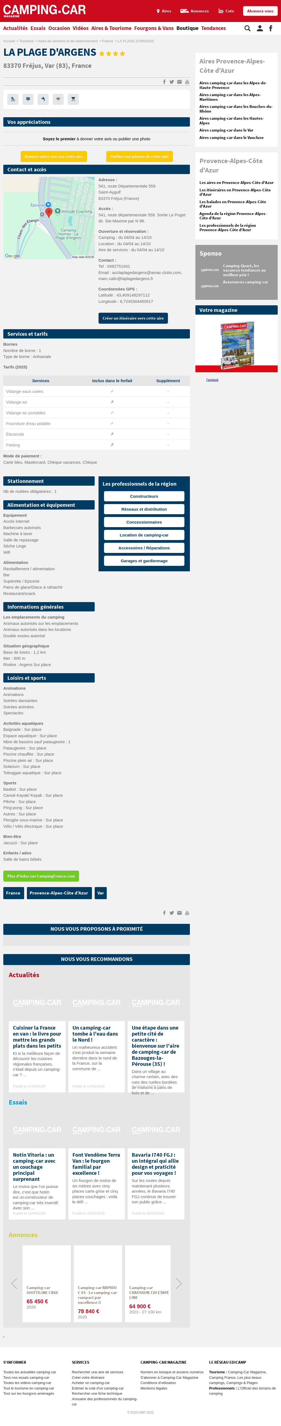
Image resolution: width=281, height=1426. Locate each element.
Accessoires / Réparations (144, 548)
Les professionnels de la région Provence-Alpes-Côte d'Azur (227, 228)
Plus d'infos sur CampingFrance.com (41, 876)
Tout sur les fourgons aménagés (28, 1393)
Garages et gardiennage (144, 560)
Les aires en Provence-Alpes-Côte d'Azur (236, 183)
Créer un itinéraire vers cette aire (133, 318)
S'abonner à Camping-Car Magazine (169, 1377)
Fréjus (32, 66)
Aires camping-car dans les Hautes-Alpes (231, 121)
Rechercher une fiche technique (97, 1393)
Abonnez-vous (260, 11)
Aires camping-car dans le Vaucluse (231, 138)
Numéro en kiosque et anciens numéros (172, 1372)
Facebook (212, 379)
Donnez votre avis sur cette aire (54, 157)
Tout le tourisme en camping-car (28, 1388)
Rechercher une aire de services (97, 1372)
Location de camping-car (144, 535)
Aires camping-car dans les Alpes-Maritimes (230, 97)
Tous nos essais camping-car (26, 1377)
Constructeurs (144, 496)
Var (50, 66)
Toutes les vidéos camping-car (27, 1383)
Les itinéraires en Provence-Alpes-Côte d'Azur (235, 192)
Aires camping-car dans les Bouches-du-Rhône (236, 109)
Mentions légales (153, 1388)
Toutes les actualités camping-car (29, 1372)
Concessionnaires (144, 522)
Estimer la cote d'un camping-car (98, 1388)
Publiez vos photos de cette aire (139, 157)
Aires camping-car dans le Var (226, 130)
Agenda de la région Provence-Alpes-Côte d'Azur (233, 216)
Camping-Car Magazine (247, 1372)
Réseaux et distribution (144, 509)
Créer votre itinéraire (88, 1377)
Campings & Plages (242, 1383)
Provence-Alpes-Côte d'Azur (59, 893)
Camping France (222, 1377)
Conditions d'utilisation (158, 1383)
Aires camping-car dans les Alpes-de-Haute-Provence (233, 85)
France (82, 66)
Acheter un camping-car (91, 1383)
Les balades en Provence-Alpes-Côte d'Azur (232, 204)
